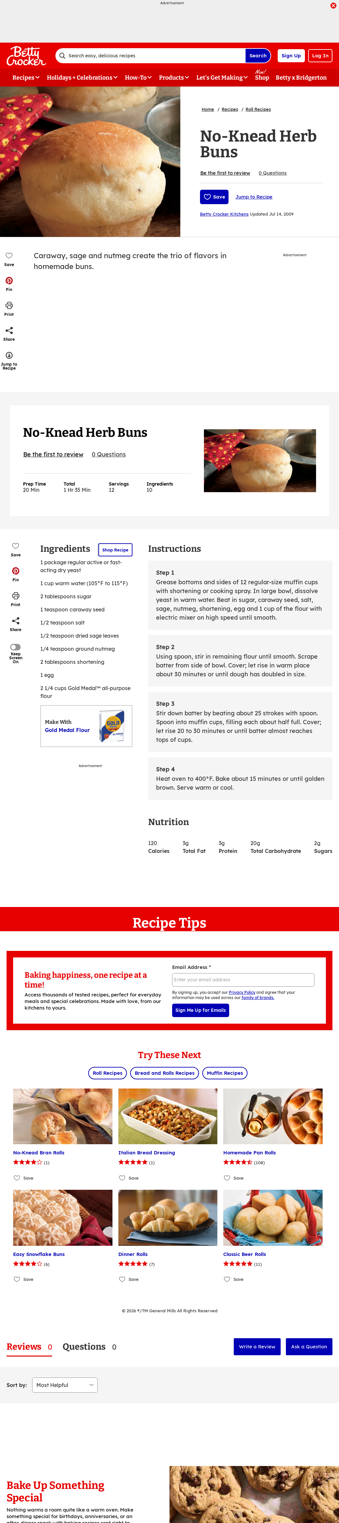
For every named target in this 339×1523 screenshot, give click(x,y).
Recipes (230, 109)
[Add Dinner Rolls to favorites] (122, 1279)
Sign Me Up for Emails (200, 1010)
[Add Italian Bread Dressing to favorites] (122, 1178)
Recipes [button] (23, 77)
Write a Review (257, 1346)
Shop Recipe (115, 549)
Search (258, 55)
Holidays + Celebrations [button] (79, 77)
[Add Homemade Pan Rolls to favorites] (227, 1178)
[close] (333, 6)
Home (208, 109)
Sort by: (17, 1385)
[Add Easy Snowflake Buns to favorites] (17, 1279)
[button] (9, 284)
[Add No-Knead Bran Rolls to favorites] (17, 1178)
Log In (320, 55)
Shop (262, 77)
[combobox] (150, 55)
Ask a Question (309, 1346)
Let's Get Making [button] (219, 77)
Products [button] (171, 77)
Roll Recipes (258, 109)
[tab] (29, 1347)
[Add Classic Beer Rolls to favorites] (227, 1279)
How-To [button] (136, 77)
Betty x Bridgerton (301, 77)
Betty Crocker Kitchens (224, 214)
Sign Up (291, 55)
